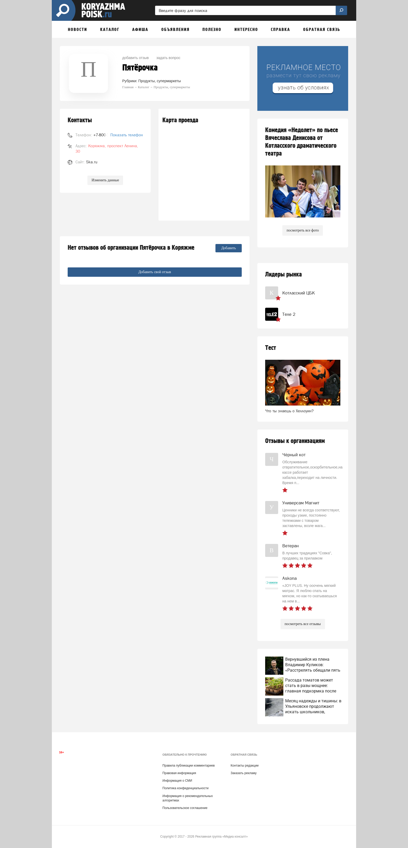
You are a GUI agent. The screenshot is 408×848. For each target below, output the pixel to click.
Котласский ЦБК (298, 292)
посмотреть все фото (302, 230)
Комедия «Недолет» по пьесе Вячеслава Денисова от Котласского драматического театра (301, 141)
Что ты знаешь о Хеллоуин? (289, 411)
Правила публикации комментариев (188, 765)
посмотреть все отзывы (303, 624)
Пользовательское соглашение (184, 808)
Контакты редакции (244, 765)
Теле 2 (288, 314)
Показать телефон (126, 135)
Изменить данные (105, 180)
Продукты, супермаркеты (159, 81)
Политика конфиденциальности (185, 788)
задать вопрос (168, 58)
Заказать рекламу (244, 773)
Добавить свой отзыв (154, 272)
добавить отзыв (135, 58)
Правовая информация (179, 773)
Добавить (228, 248)
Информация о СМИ (177, 780)
